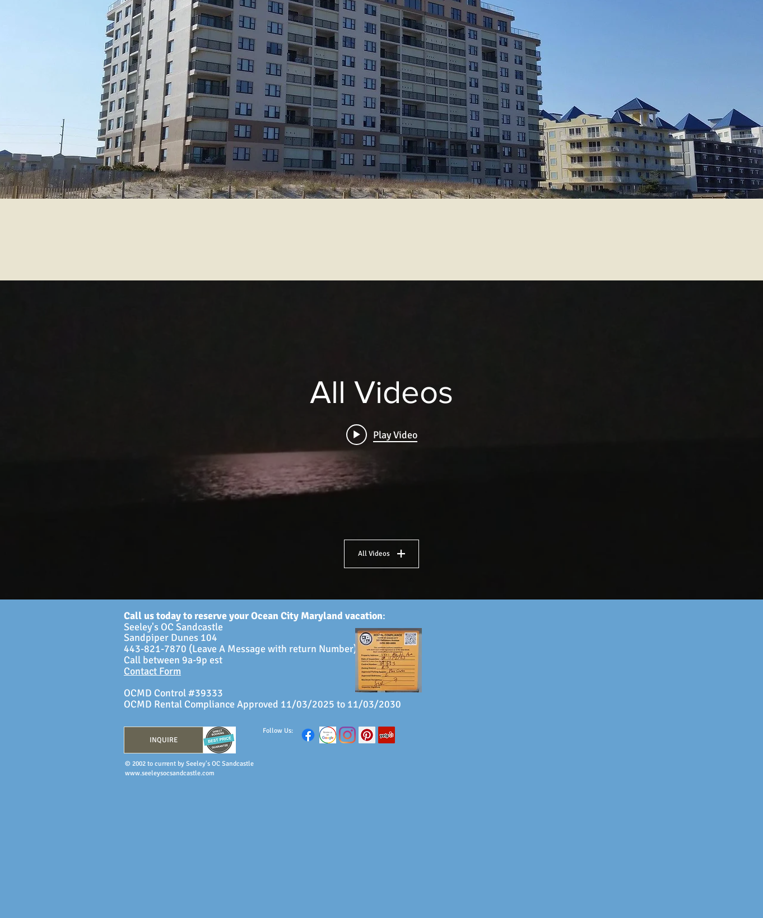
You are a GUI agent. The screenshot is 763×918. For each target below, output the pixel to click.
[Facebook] (308, 735)
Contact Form (152, 671)
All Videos (381, 553)
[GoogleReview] (327, 735)
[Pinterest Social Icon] (367, 735)
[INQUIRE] (163, 740)
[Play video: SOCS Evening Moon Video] (381, 434)
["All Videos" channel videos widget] (381, 439)
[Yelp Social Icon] (386, 735)
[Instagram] (347, 735)
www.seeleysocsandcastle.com (170, 773)
